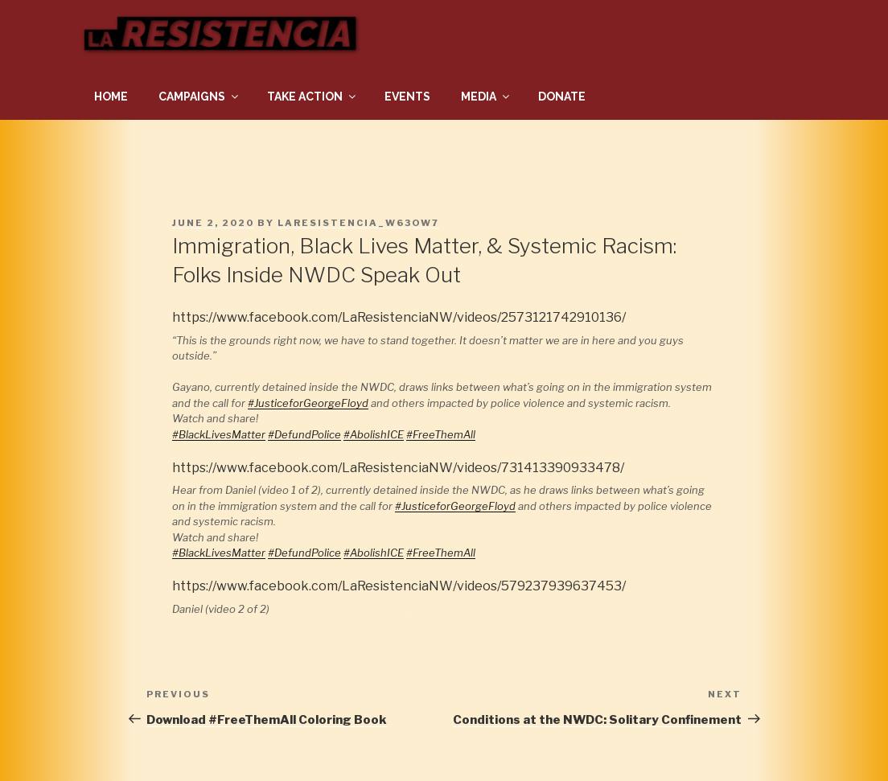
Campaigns (199, 96)
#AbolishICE (373, 434)
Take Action (312, 96)
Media (486, 96)
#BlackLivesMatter (218, 434)
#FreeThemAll (440, 434)
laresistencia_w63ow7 (358, 222)
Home (111, 96)
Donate (562, 96)
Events (407, 96)
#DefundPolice (304, 434)
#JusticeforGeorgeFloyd (308, 403)
